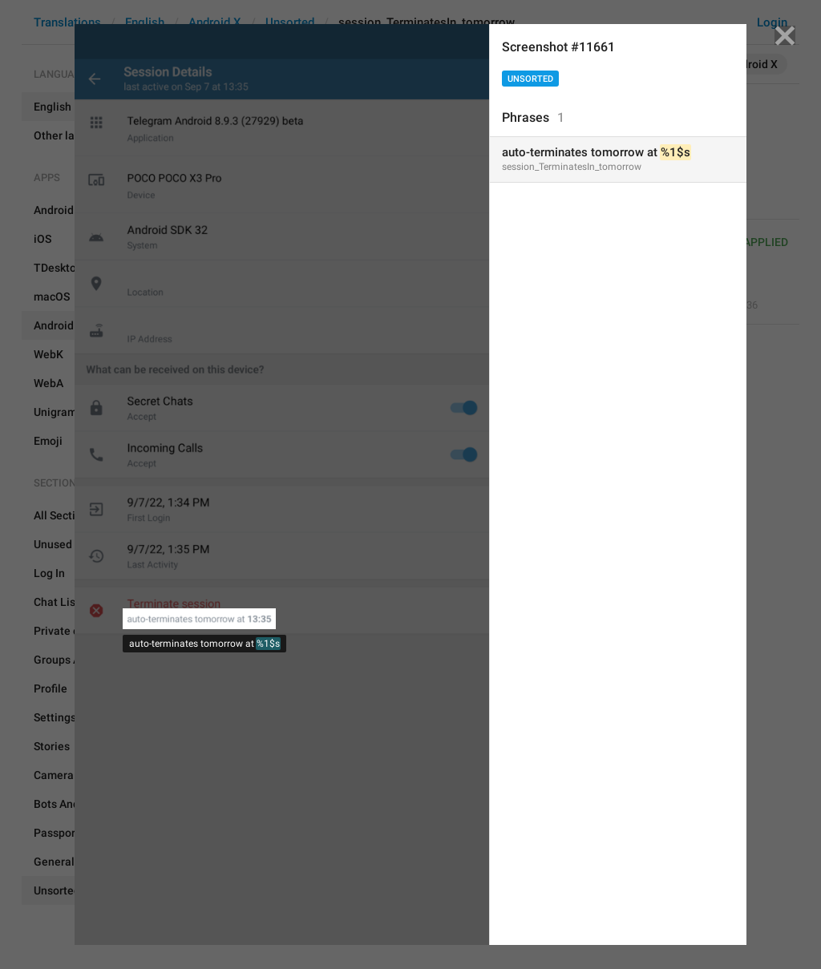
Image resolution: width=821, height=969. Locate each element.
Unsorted (530, 79)
